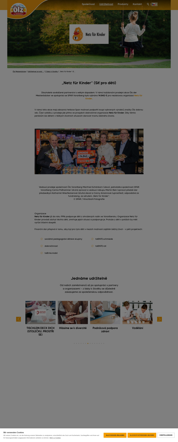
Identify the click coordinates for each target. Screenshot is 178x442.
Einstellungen (166, 435)
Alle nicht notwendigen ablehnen (142, 435)
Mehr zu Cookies (55, 438)
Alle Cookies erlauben (115, 435)
